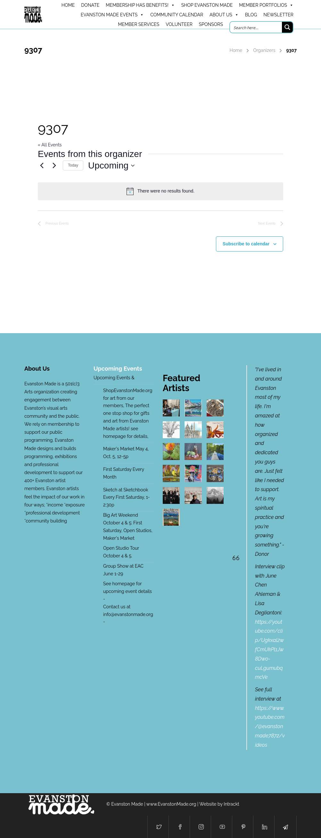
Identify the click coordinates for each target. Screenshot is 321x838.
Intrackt (231, 804)
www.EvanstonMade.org (171, 804)
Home (236, 50)
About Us (224, 15)
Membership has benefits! (140, 5)
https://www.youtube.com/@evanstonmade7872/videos (270, 726)
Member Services (138, 24)
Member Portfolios (266, 5)
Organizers (264, 50)
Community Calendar (176, 14)
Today (73, 165)
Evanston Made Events (112, 15)
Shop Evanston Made (207, 5)
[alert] (160, 191)
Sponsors (211, 24)
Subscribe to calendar (246, 243)
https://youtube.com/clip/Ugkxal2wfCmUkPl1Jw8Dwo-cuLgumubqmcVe (269, 649)
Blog (251, 14)
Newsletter (278, 14)
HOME (68, 5)
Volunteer (179, 24)
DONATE (90, 5)
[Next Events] (54, 165)
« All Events (50, 144)
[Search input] (256, 27)
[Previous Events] (41, 165)
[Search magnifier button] (287, 27)
